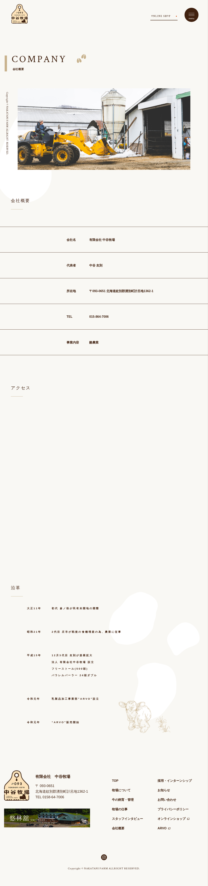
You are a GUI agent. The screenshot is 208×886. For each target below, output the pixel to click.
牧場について (121, 790)
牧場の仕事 (119, 809)
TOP (115, 780)
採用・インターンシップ (175, 780)
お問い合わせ (167, 799)
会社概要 (118, 828)
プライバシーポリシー (173, 809)
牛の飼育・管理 (123, 799)
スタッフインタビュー (127, 818)
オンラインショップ (174, 818)
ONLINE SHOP (161, 16)
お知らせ (164, 790)
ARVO (164, 828)
